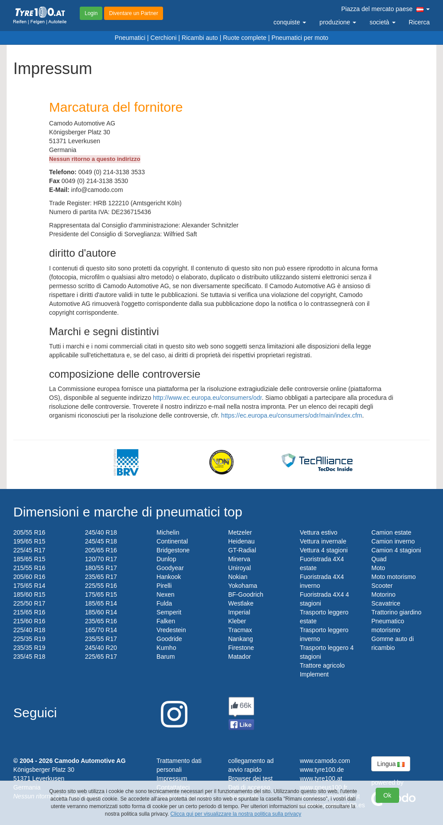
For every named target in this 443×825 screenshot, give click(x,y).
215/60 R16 (29, 621)
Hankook (168, 576)
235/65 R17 (101, 576)
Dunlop (166, 559)
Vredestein (171, 629)
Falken (165, 621)
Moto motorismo (393, 576)
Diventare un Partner (133, 13)
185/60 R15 (29, 594)
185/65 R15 (29, 559)
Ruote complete (244, 37)
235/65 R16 (101, 621)
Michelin (167, 532)
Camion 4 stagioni (396, 550)
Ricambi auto (200, 37)
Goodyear (169, 567)
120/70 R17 (101, 559)
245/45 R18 (101, 541)
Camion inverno (393, 541)
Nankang (240, 638)
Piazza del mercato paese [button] (385, 8)
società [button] (382, 22)
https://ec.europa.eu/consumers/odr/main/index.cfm (291, 415)
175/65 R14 (29, 585)
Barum (165, 656)
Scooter (381, 585)
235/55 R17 (101, 638)
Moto (378, 567)
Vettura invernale (323, 541)
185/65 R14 (101, 603)
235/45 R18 (29, 656)
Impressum (171, 778)
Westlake (240, 603)
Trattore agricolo (322, 665)
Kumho (166, 647)
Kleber (237, 621)
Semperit (168, 612)
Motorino (383, 594)
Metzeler (240, 532)
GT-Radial (242, 550)
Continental (172, 541)
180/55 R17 (101, 567)
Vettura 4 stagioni (324, 550)
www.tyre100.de (322, 769)
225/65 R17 (101, 656)
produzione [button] (337, 22)
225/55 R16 (101, 585)
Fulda (164, 603)
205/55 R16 (29, 532)
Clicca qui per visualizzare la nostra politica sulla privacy (236, 814)
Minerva (239, 559)
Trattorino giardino (396, 612)
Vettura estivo (319, 532)
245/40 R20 (101, 647)
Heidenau (241, 541)
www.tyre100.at (321, 778)
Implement (314, 674)
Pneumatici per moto (300, 37)
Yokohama (242, 585)
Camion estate (391, 532)
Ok (387, 795)
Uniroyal (239, 567)
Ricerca (419, 22)
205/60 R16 (29, 576)
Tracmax (240, 629)
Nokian (238, 576)
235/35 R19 (29, 647)
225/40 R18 (29, 629)
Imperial (239, 612)
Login (91, 13)
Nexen (165, 594)
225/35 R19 (29, 638)
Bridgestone (173, 550)
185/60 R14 (101, 612)
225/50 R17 (29, 603)
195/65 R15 (29, 541)
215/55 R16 (29, 567)
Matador (239, 656)
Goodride (169, 638)
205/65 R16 (101, 550)
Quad (378, 559)
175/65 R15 (101, 594)
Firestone (241, 647)
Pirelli (163, 585)
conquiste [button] (289, 22)
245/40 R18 (101, 532)
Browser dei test (250, 778)
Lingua (390, 763)
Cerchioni (164, 37)
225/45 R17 (29, 550)
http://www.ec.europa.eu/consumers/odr (207, 397)
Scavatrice (385, 603)
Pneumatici (130, 37)
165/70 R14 (101, 629)
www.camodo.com (325, 760)
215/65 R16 (29, 612)
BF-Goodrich (245, 594)
